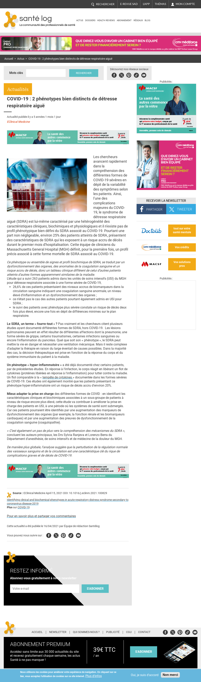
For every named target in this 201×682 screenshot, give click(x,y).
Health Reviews (106, 20)
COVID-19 (24, 507)
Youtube (78, 535)
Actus (79, 20)
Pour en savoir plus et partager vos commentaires (41, 516)
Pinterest (128, 74)
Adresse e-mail (21, 582)
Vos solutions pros (182, 264)
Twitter (121, 74)
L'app (146, 4)
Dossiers (90, 20)
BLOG (147, 20)
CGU (129, 632)
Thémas (160, 4)
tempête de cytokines (57, 377)
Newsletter (57, 632)
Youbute (143, 74)
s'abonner (143, 652)
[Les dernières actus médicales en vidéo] (166, 329)
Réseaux (138, 20)
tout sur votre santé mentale (182, 230)
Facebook (114, 74)
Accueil (8, 58)
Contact (144, 632)
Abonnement (124, 20)
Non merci (170, 674)
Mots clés (16, 73)
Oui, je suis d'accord (145, 675)
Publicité (113, 632)
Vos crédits (182, 247)
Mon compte (185, 4)
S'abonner (95, 589)
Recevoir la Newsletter (166, 201)
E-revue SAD (129, 4)
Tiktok (136, 74)
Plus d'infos (93, 676)
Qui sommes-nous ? (86, 632)
